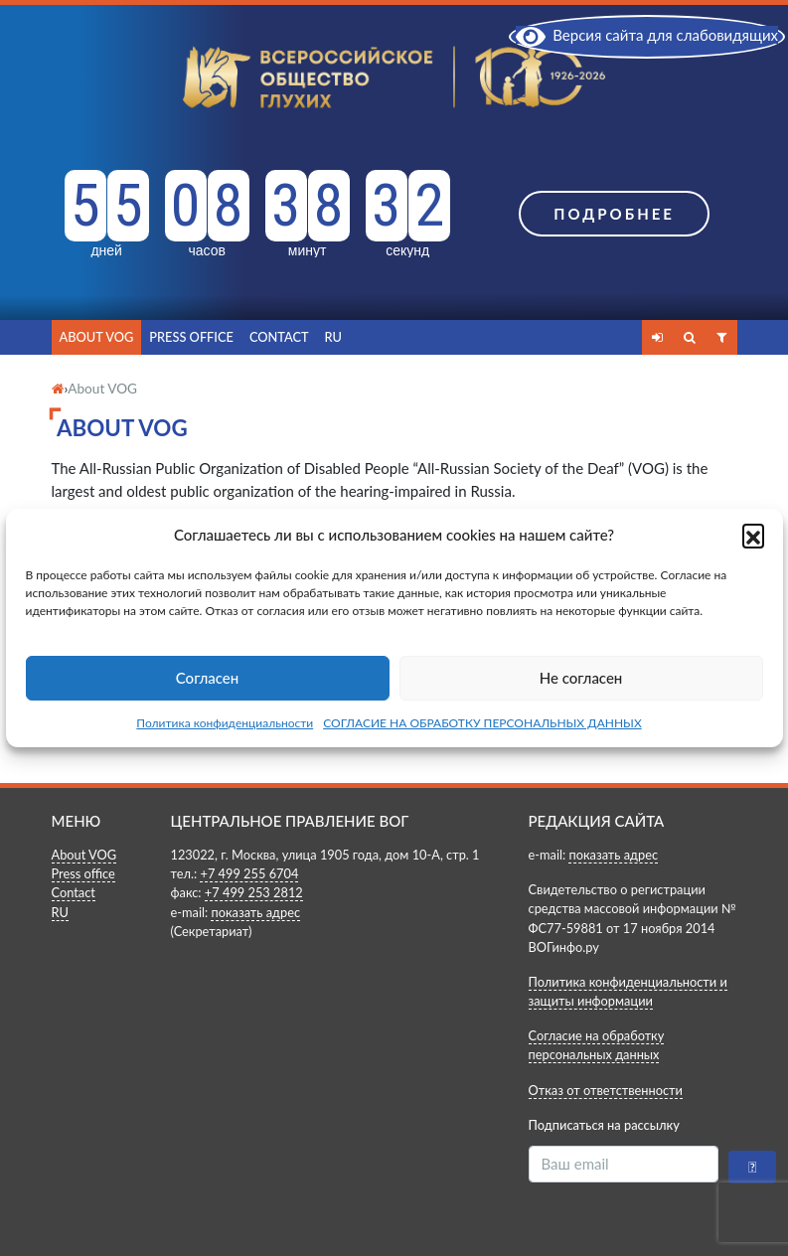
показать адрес (255, 912)
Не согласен (581, 678)
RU (333, 337)
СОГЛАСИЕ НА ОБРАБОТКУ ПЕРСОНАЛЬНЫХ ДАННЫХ (482, 722)
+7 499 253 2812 (254, 892)
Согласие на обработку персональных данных (597, 1044)
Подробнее (614, 214)
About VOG (97, 337)
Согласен (207, 678)
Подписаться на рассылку (604, 1125)
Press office (191, 337)
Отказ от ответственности (606, 1090)
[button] (753, 535)
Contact (279, 337)
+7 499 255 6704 (249, 873)
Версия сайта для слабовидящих (647, 35)
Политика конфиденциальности (224, 722)
